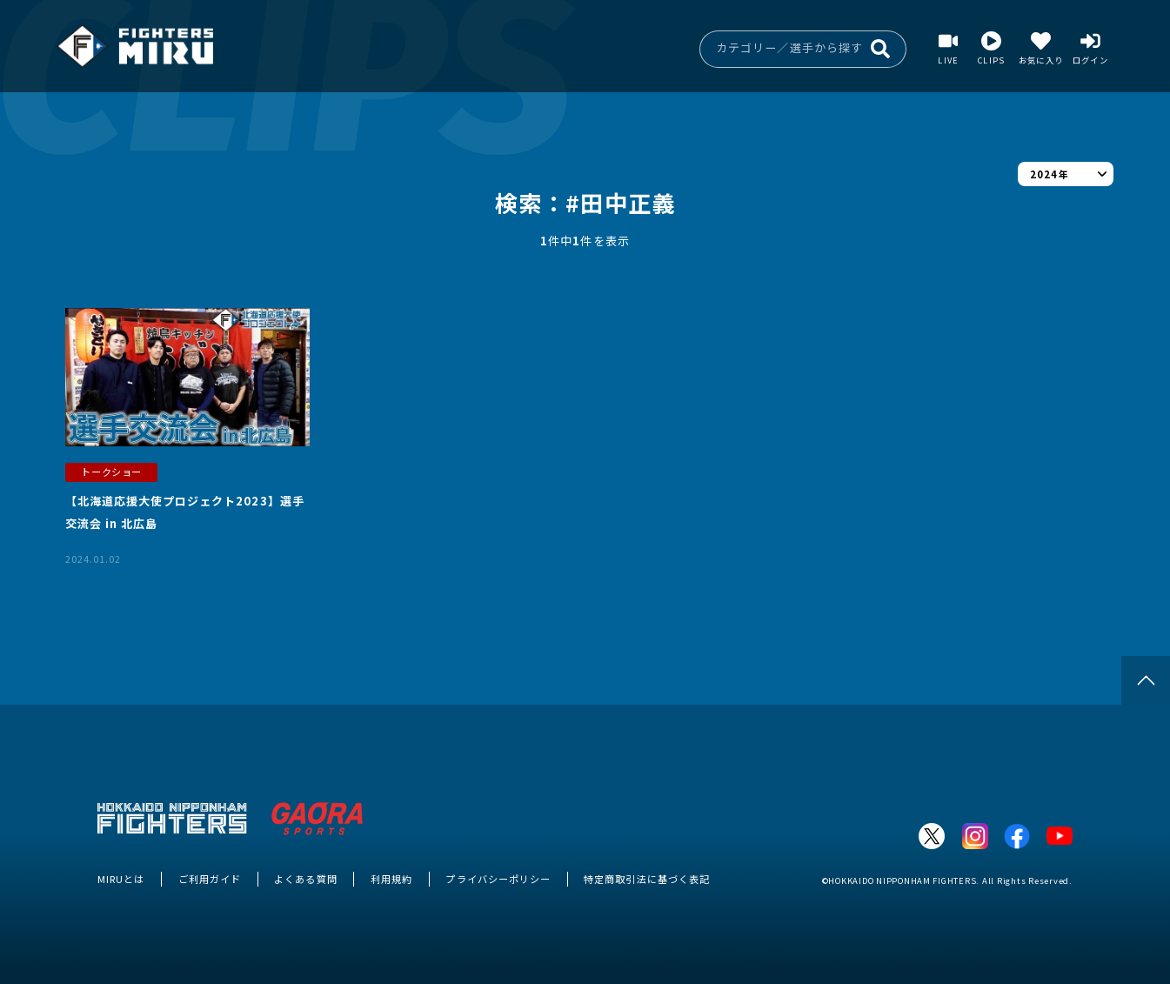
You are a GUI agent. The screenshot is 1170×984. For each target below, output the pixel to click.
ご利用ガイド (209, 879)
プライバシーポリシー (497, 879)
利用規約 (391, 879)
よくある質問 (305, 879)
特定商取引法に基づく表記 (647, 879)
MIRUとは (120, 879)
